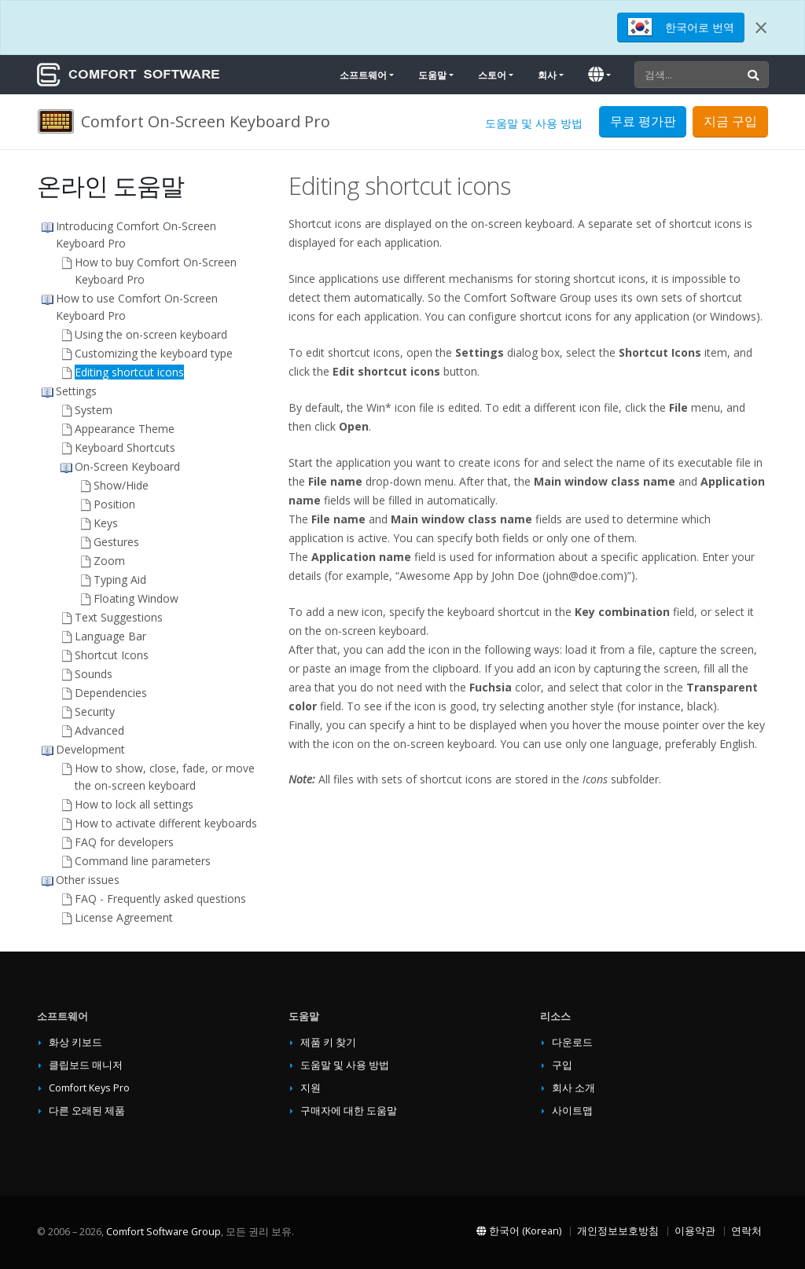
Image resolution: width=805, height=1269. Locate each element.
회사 (547, 75)
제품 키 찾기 (328, 1042)
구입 (562, 1065)
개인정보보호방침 (618, 1231)
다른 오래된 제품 (87, 1110)
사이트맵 (572, 1110)
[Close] (761, 27)
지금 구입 (730, 121)
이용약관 (695, 1231)
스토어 (492, 75)
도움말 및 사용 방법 (534, 123)
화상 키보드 (75, 1042)
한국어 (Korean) (518, 1231)
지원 (310, 1088)
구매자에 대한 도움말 (348, 1110)
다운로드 (572, 1042)
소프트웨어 (363, 75)
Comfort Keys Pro (89, 1088)
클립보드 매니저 (86, 1065)
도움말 (432, 75)
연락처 (746, 1231)
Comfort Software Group (163, 1231)
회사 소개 (573, 1088)
